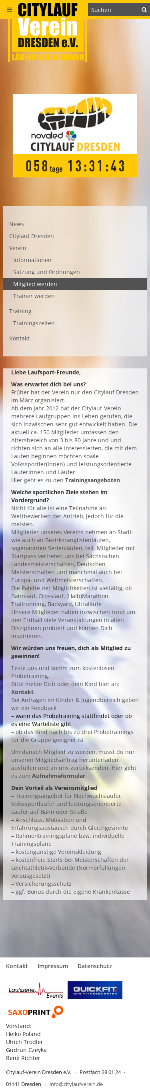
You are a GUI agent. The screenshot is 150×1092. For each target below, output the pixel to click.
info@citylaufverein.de (76, 1084)
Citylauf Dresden (31, 236)
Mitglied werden (35, 284)
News (16, 224)
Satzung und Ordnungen (46, 272)
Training (20, 311)
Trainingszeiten (34, 323)
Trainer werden (34, 296)
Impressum (53, 966)
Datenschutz (95, 966)
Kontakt (19, 338)
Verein (17, 248)
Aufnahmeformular (58, 776)
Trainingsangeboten (92, 480)
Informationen (32, 260)
